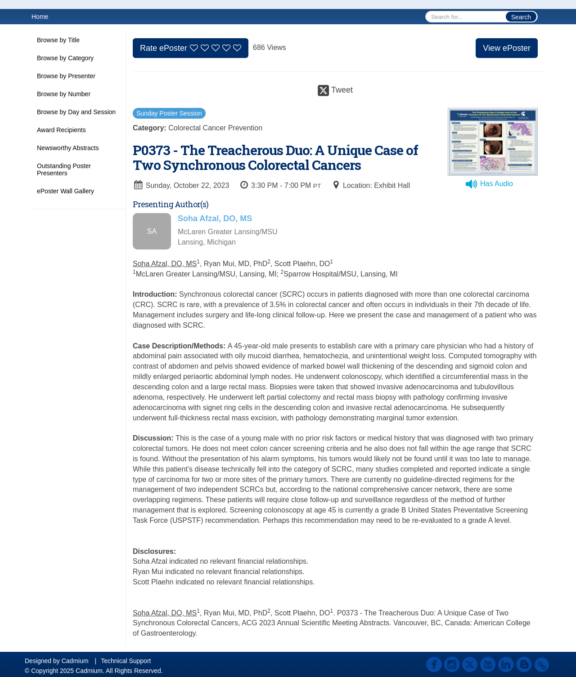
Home (40, 16)
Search (521, 17)
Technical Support (126, 660)
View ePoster (507, 48)
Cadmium (75, 660)
